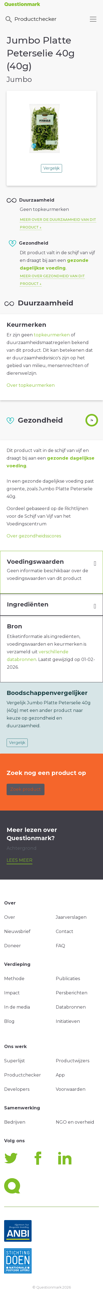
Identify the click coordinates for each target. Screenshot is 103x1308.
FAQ (60, 945)
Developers (16, 1089)
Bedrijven (14, 1122)
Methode (14, 978)
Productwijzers (72, 1060)
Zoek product (25, 789)
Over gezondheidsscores (34, 536)
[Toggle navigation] (93, 19)
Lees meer (19, 860)
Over (9, 917)
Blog (9, 1021)
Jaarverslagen (71, 917)
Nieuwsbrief (17, 931)
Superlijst (14, 1060)
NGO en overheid (75, 1122)
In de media (17, 1007)
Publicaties (68, 978)
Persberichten (71, 992)
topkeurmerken (52, 334)
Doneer (12, 945)
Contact (64, 931)
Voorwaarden (70, 1089)
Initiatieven (68, 1021)
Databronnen (71, 1007)
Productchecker (30, 19)
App (60, 1075)
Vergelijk (51, 168)
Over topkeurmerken (31, 385)
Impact (12, 992)
